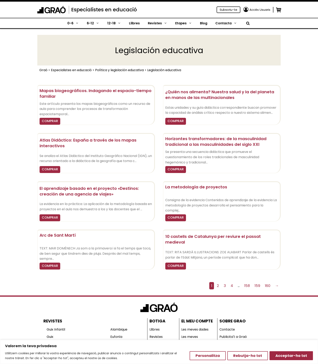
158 (247, 285)
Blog (203, 23)
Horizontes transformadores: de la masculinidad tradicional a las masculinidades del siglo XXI (215, 141)
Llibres (134, 23)
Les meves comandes (189, 339)
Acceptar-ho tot (291, 355)
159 (257, 285)
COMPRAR (50, 121)
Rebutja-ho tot (247, 355)
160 (267, 285)
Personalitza (208, 355)
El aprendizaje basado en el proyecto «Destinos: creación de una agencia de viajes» (89, 191)
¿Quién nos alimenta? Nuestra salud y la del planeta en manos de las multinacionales (219, 94)
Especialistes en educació (104, 9)
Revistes (159, 23)
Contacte (227, 329)
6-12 (95, 23)
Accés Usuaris (259, 10)
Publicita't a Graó (233, 336)
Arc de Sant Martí (58, 235)
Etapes (185, 23)
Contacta (228, 23)
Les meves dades (194, 329)
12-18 (116, 23)
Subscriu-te (228, 10)
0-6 (75, 23)
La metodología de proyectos (196, 187)
